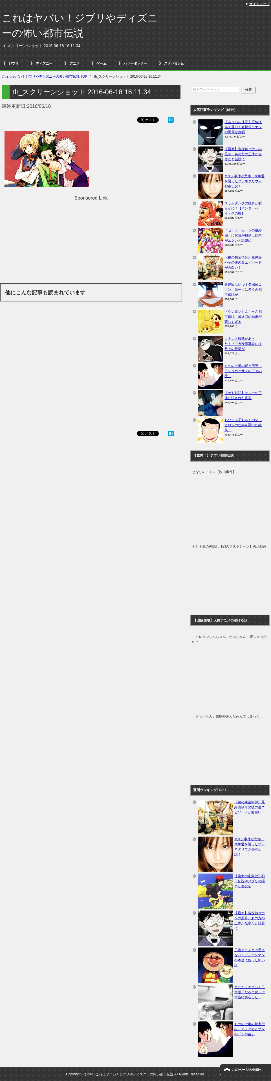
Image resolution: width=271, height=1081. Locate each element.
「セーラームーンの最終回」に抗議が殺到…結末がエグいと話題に (243, 235)
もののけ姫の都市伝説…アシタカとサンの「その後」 (243, 371)
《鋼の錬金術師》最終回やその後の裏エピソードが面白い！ (243, 262)
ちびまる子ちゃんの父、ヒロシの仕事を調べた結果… (243, 425)
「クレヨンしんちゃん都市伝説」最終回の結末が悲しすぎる (243, 317)
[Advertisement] (91, 241)
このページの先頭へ (247, 1070)
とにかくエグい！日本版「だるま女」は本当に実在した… (249, 992)
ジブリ (13, 63)
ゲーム (101, 63)
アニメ (74, 63)
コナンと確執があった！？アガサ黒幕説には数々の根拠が (243, 344)
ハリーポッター (135, 63)
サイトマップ (259, 4)
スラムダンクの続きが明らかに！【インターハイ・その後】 (243, 208)
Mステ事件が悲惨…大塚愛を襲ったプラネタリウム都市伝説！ (244, 181)
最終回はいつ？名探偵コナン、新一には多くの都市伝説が (243, 290)
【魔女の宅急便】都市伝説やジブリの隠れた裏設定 (249, 881)
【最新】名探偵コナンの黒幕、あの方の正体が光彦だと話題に (243, 154)
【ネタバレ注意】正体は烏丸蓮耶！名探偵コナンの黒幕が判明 (243, 127)
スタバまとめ (174, 63)
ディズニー (44, 63)
